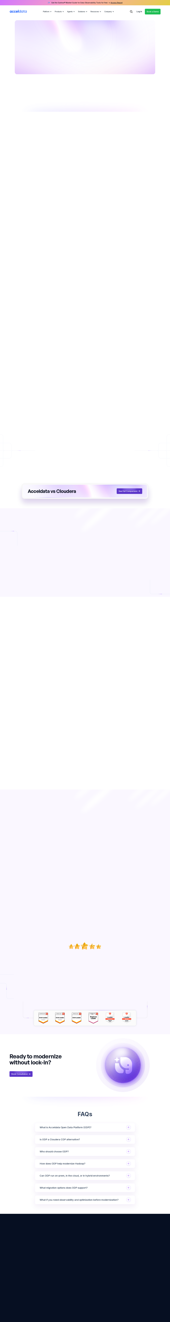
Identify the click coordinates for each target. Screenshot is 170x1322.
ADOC (42, 1241)
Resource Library (108, 1299)
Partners (135, 1316)
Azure (11, 1320)
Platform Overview (16, 1237)
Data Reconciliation (78, 1303)
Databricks (13, 1303)
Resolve (12, 1278)
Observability (14, 1261)
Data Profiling (76, 1245)
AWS (11, 1308)
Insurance (135, 1257)
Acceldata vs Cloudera (110, 1237)
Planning (12, 1253)
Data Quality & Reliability (80, 1299)
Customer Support (108, 1320)
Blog (103, 1303)
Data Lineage (76, 1241)
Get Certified (14, 1245)
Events (134, 1320)
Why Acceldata (138, 1303)
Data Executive (46, 1303)
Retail (134, 1249)
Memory (12, 1270)
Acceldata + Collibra (109, 1262)
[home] (18, 11)
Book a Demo (153, 11)
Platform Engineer (47, 1308)
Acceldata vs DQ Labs (110, 1249)
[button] (47, 11)
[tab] (33, 548)
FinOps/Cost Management (81, 1308)
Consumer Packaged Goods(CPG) (145, 1245)
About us (135, 1299)
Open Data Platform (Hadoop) (51, 1252)
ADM (42, 1237)
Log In (139, 11)
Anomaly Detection (16, 1257)
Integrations (14, 1241)
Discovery (13, 1266)
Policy (11, 1274)
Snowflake (13, 1299)
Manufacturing (137, 1241)
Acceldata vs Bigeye (109, 1245)
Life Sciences (137, 1253)
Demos (104, 1308)
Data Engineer (45, 1299)
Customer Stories (108, 1316)
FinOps (42, 1316)
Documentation (107, 1312)
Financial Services (139, 1237)
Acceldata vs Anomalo (110, 1253)
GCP (11, 1316)
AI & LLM (74, 1312)
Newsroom (136, 1312)
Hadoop (12, 1312)
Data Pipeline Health (78, 1249)
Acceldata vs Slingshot (110, 1257)
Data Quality (75, 1237)
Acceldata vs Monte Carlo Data (113, 1241)
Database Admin (46, 1312)
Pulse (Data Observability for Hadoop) (51, 1246)
